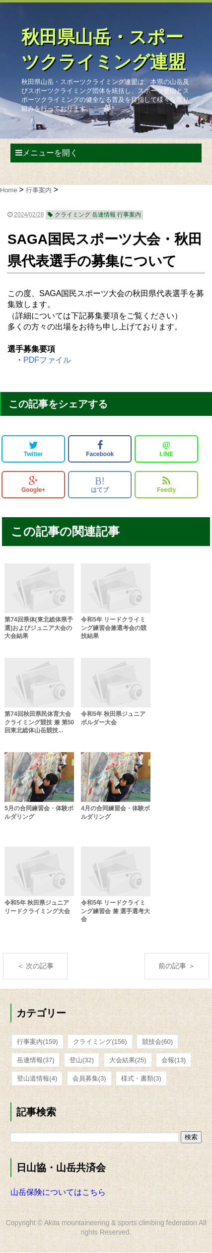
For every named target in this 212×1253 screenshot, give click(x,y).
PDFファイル (47, 360)
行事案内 (37, 1041)
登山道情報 (37, 1078)
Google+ (33, 484)
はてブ (100, 484)
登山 (82, 1060)
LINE (166, 448)
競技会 (157, 1041)
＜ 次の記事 (35, 966)
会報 (173, 1060)
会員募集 (89, 1078)
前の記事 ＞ (176, 966)
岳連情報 (35, 1060)
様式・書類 (141, 1078)
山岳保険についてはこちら (58, 1192)
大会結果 (127, 1060)
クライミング (100, 1041)
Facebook (100, 448)
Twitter (33, 448)
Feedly (166, 484)
